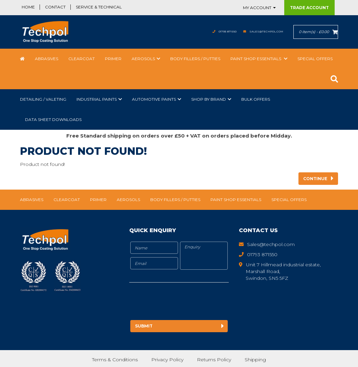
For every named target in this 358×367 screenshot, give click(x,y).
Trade (309, 7)
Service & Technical (99, 6)
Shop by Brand (208, 99)
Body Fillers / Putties (195, 58)
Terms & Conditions (114, 359)
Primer (113, 58)
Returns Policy (214, 359)
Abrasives (46, 58)
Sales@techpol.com (258, 31)
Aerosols (143, 58)
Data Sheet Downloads (53, 119)
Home (28, 6)
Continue (315, 178)
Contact (55, 6)
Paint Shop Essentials (256, 58)
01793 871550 (207, 31)
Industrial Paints (96, 99)
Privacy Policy (167, 359)
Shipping (256, 359)
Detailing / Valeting (43, 99)
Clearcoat (81, 58)
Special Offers (315, 58)
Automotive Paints (154, 99)
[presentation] (185, 302)
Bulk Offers (255, 99)
